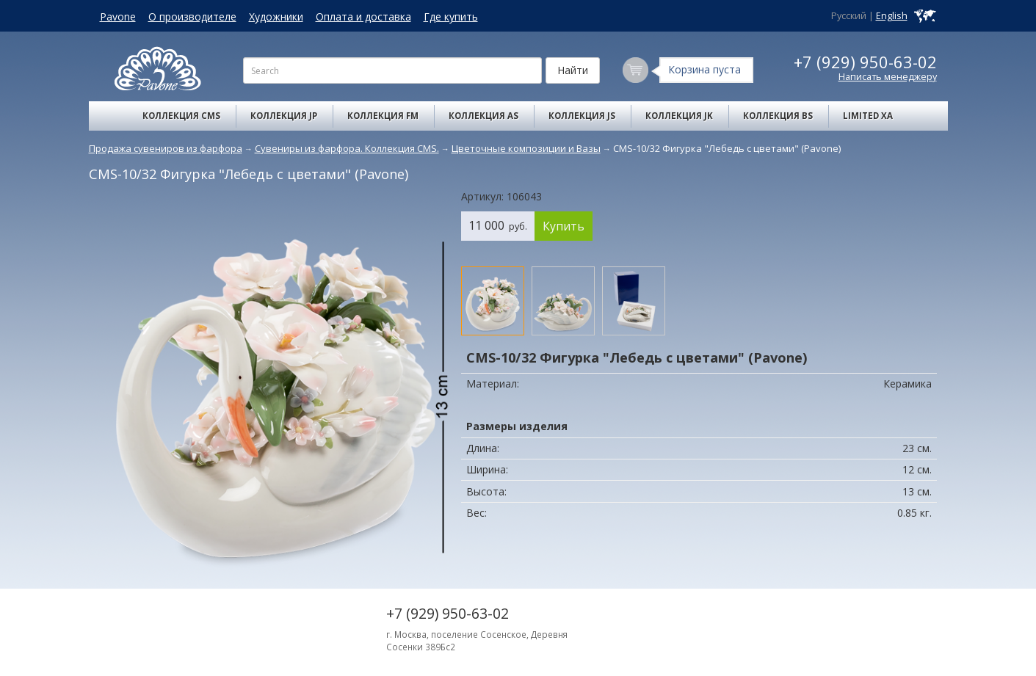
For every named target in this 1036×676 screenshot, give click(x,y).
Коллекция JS (581, 115)
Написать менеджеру (887, 76)
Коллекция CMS (181, 115)
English (892, 16)
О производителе (192, 16)
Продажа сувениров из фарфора (165, 148)
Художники (276, 16)
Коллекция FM (383, 115)
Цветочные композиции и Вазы (526, 148)
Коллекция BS (778, 115)
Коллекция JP (283, 115)
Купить (563, 226)
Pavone (118, 16)
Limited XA (868, 115)
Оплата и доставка (363, 16)
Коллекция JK (679, 115)
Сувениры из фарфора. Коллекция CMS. (347, 148)
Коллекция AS (483, 115)
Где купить (451, 16)
